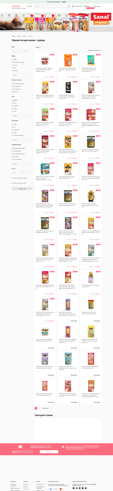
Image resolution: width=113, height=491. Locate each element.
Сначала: (91, 50)
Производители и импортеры (40, 487)
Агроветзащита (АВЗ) (19, 62)
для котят (16, 91)
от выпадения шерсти (19, 153)
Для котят (26, 486)
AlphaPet (15, 70)
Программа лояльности (13, 485)
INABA (15, 59)
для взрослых (17, 86)
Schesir (15, 65)
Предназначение (16, 144)
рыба (14, 111)
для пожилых (17, 89)
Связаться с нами (15, 488)
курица (15, 100)
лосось (15, 108)
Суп (14, 126)
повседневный (17, 150)
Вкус (13, 96)
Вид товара (15, 120)
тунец (14, 102)
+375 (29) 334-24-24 (78, 6)
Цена (13, 46)
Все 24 (22, 115)
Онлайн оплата (40, 484)
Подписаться (49, 451)
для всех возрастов (18, 83)
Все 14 (22, 163)
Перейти (64, 1)
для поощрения (17, 159)
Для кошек (26, 484)
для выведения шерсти (19, 148)
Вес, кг (14, 168)
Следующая (45, 408)
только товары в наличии (20, 178)
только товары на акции (19, 183)
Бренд (13, 56)
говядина (15, 105)
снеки (15, 132)
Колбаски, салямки (18, 135)
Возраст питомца (17, 79)
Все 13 (22, 75)
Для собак (26, 489)
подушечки (16, 129)
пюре (14, 124)
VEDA (14, 67)
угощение (15, 156)
